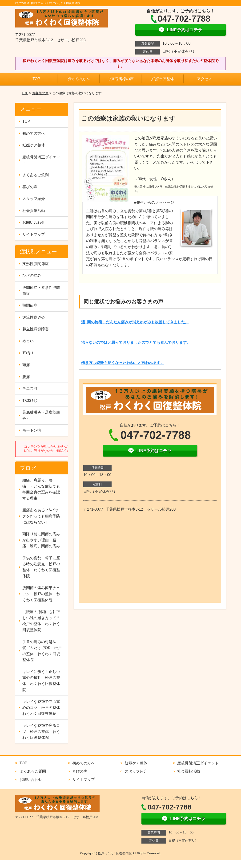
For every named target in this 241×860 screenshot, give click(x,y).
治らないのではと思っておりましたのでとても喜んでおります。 (135, 342)
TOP (36, 79)
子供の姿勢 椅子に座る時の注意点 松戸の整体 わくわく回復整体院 (41, 567)
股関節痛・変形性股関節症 (41, 290)
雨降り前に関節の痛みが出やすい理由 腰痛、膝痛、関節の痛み (41, 540)
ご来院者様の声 (120, 79)
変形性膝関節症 (35, 264)
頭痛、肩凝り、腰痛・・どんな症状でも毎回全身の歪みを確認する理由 (41, 489)
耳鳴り (28, 353)
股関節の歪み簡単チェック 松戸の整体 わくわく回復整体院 (41, 594)
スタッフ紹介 (33, 199)
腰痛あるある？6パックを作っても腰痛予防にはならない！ (41, 516)
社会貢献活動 (33, 211)
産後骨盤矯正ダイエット (41, 160)
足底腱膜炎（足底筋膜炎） (41, 415)
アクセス (204, 79)
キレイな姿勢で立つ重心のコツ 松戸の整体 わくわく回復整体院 (43, 707)
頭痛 (26, 365)
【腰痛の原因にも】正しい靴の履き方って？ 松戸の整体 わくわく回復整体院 (43, 621)
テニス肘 (29, 389)
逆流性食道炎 (33, 317)
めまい (28, 341)
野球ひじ (29, 401)
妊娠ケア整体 (162, 79)
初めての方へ (78, 79)
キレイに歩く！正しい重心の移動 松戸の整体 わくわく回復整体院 (41, 681)
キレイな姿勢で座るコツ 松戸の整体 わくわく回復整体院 (41, 731)
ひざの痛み (31, 276)
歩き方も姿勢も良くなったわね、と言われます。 (122, 363)
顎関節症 (29, 305)
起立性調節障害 (35, 329)
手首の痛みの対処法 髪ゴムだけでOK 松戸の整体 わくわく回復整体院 (42, 651)
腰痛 (26, 377)
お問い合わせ (33, 222)
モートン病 (31, 430)
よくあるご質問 (35, 175)
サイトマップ (33, 234)
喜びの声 (29, 187)
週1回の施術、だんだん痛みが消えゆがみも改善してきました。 (135, 322)
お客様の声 (40, 93)
